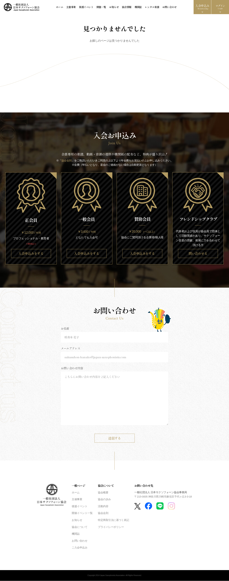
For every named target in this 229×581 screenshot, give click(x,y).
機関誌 (137, 7)
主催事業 (71, 7)
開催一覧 (101, 7)
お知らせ (114, 7)
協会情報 (126, 7)
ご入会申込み (79, 547)
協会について (79, 527)
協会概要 (103, 492)
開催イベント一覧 (82, 513)
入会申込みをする (30, 253)
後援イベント (86, 7)
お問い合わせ (168, 7)
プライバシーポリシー (111, 527)
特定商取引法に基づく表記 (113, 520)
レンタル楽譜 (151, 7)
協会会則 (66, 160)
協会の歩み (104, 499)
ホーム (60, 7)
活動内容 (103, 506)
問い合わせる (198, 253)
